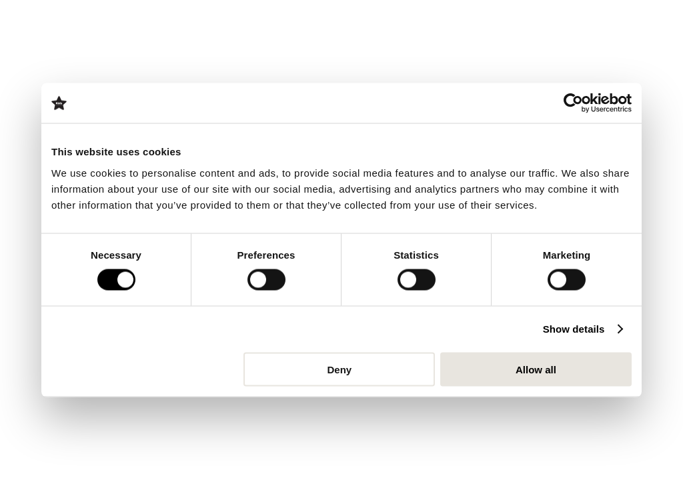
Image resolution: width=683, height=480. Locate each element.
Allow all (536, 369)
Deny (339, 369)
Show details (574, 329)
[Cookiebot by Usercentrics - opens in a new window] (573, 103)
